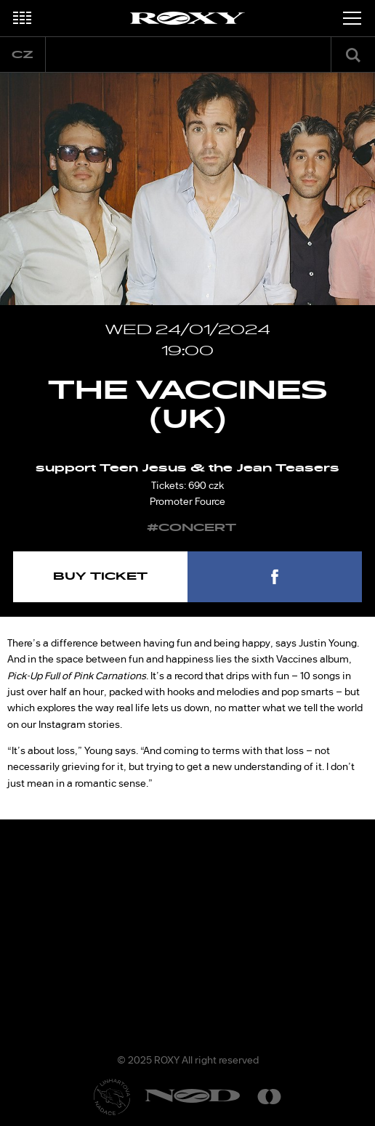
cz (22, 55)
